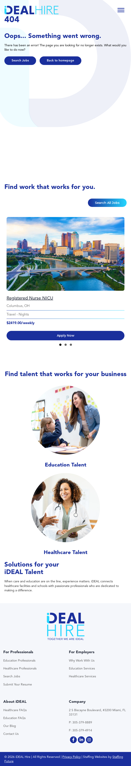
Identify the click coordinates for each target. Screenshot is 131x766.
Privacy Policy (71, 757)
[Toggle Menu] (120, 10)
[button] (20, 60)
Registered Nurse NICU (30, 298)
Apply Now (65, 335)
